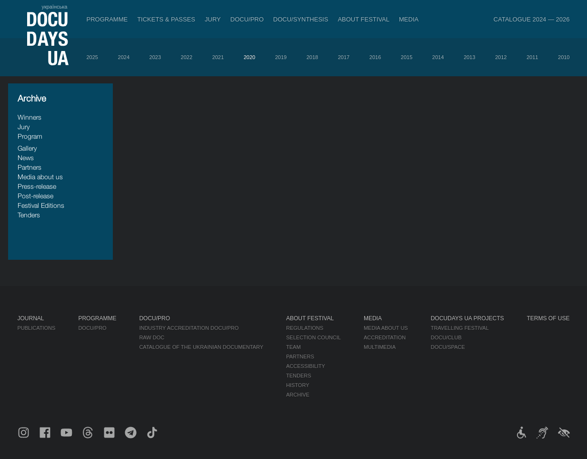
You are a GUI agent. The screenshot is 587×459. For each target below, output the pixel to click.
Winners (29, 117)
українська (54, 7)
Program (30, 136)
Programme (107, 19)
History (297, 385)
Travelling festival (460, 328)
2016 (375, 57)
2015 (406, 57)
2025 (92, 57)
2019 (281, 57)
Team (293, 347)
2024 (123, 57)
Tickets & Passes (166, 19)
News (26, 157)
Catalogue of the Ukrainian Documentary (201, 347)
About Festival (363, 19)
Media (408, 19)
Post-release (35, 196)
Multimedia (380, 347)
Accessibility (305, 366)
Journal (31, 318)
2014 (438, 57)
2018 (312, 57)
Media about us (40, 177)
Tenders (29, 215)
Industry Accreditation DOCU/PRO (189, 328)
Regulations (304, 328)
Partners (29, 167)
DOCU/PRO (247, 19)
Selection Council (313, 337)
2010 (563, 57)
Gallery (27, 148)
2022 (186, 57)
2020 (249, 57)
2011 (532, 57)
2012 (501, 57)
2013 (469, 57)
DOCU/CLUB (446, 337)
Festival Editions (41, 205)
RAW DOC (151, 337)
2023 (155, 57)
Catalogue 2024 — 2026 (532, 19)
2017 (343, 57)
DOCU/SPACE (448, 347)
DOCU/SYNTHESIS (300, 19)
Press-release (37, 186)
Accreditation (385, 337)
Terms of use (548, 318)
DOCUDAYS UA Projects (467, 318)
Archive (297, 395)
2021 (218, 57)
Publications (37, 328)
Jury (213, 19)
